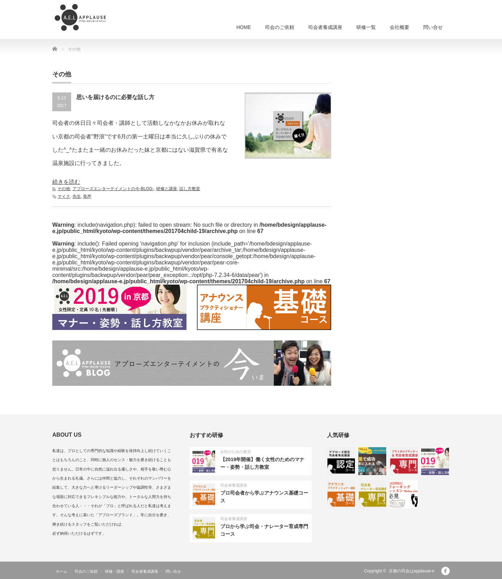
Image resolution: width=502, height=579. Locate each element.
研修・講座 (114, 571)
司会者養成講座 (325, 27)
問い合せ (433, 27)
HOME (243, 27)
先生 (77, 196)
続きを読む (66, 182)
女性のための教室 (235, 452)
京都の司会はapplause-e (411, 571)
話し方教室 (189, 188)
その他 (64, 188)
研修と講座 (166, 188)
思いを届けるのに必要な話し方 (115, 97)
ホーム (61, 571)
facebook (445, 571)
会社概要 (399, 27)
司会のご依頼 (279, 27)
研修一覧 (366, 27)
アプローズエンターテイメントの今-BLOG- (113, 188)
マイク (64, 196)
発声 (87, 196)
